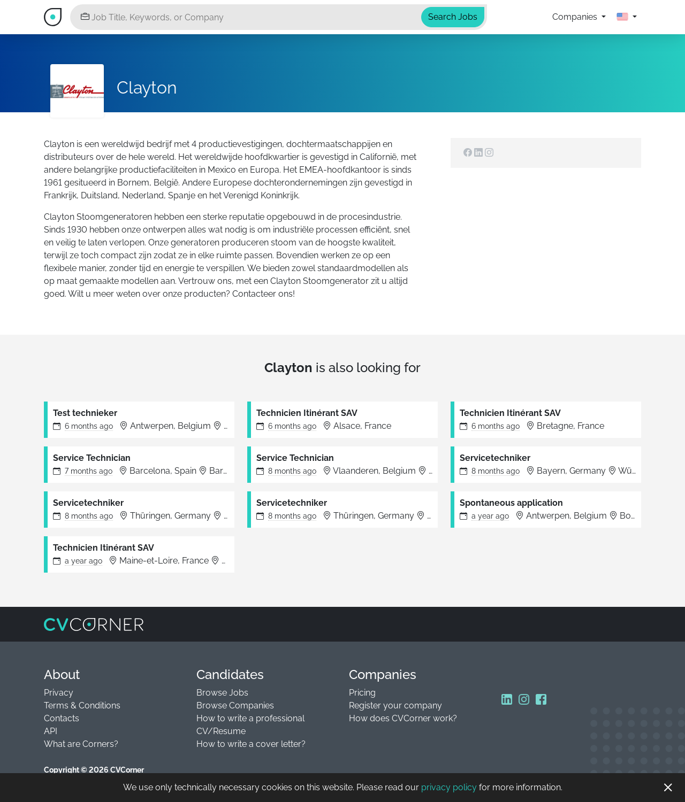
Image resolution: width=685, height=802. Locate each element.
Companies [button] (575, 17)
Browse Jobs (222, 693)
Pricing (362, 693)
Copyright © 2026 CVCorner (94, 770)
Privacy (58, 693)
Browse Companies (235, 705)
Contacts (61, 718)
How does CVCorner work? (403, 718)
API (50, 731)
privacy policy (449, 787)
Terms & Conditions (82, 705)
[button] (626, 17)
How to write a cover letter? (251, 744)
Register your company (395, 705)
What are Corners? (81, 744)
